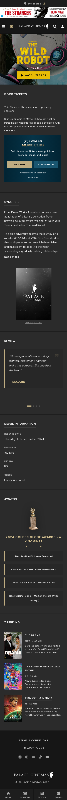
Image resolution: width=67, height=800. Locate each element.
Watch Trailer (33, 75)
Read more (11, 257)
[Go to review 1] (29, 406)
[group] (33, 3)
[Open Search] (54, 27)
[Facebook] (20, 757)
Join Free (19, 164)
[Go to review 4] (39, 406)
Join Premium (46, 164)
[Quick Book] (11, 26)
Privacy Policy (33, 747)
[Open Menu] (3, 27)
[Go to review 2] (33, 406)
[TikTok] (40, 757)
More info (33, 177)
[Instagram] (26, 757)
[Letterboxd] (33, 757)
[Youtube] (47, 757)
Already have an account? (33, 172)
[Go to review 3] (36, 406)
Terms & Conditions (33, 740)
